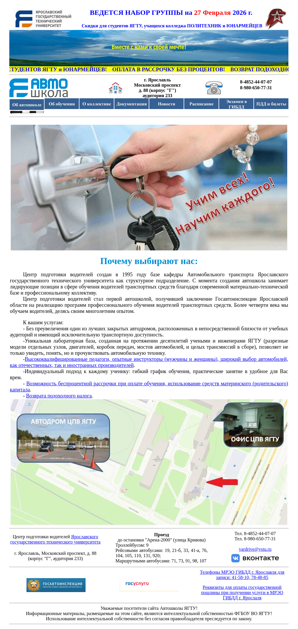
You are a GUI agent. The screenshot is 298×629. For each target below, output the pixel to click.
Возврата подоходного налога (59, 396)
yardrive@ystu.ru (255, 549)
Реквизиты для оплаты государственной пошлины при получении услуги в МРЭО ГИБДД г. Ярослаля (242, 592)
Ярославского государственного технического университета (55, 539)
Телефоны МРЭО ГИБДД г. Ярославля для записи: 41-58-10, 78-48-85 (242, 575)
